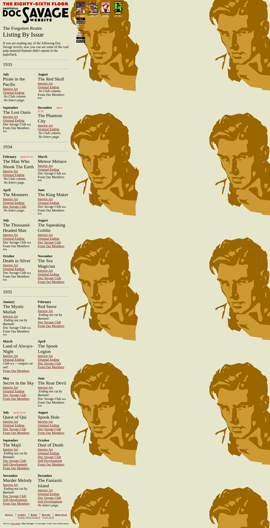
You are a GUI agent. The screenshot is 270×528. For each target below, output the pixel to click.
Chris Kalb (15, 523)
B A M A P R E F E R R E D (29, 517)
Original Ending (13, 92)
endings (80, 27)
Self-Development (15, 464)
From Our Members (51, 246)
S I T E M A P (48, 517)
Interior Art (10, 89)
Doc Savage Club (14, 206)
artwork (80, 24)
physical (81, 34)
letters (81, 32)
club (81, 29)
